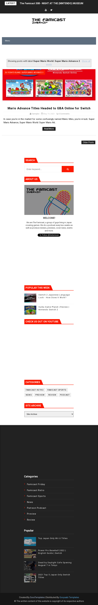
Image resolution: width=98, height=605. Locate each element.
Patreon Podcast (36, 508)
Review (52, 395)
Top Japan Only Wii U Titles (53, 538)
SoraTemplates (37, 597)
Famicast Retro (35, 390)
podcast (65, 395)
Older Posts (88, 142)
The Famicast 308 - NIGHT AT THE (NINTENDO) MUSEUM (51, 3)
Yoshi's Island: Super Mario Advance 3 (25, 72)
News (29, 395)
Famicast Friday (36, 484)
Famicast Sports (56, 390)
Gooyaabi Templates (69, 597)
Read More (49, 129)
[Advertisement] (37, 52)
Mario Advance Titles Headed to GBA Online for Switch (49, 108)
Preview (40, 395)
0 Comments (64, 114)
